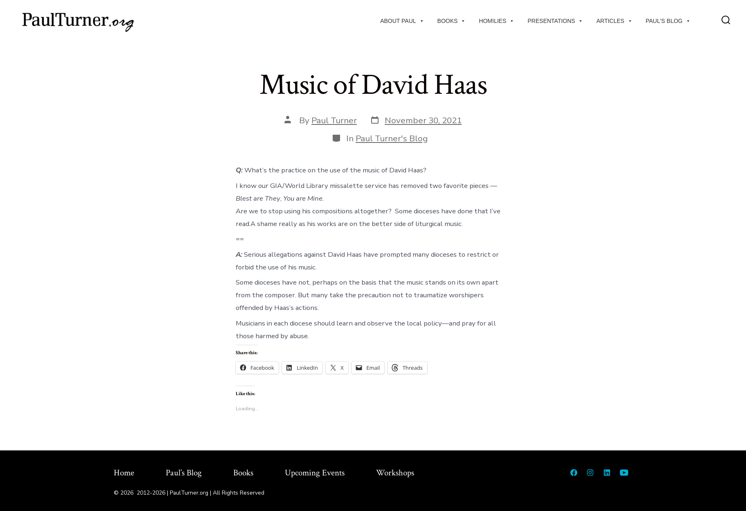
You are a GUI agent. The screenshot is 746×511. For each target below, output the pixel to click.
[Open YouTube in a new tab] (624, 472)
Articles (614, 21)
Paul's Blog (668, 21)
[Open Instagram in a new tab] (590, 472)
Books (451, 21)
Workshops (395, 472)
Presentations (555, 21)
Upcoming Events (315, 472)
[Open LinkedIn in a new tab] (607, 472)
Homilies (496, 21)
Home (124, 472)
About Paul (402, 21)
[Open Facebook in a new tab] (573, 472)
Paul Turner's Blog (392, 138)
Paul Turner (334, 120)
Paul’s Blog (184, 472)
